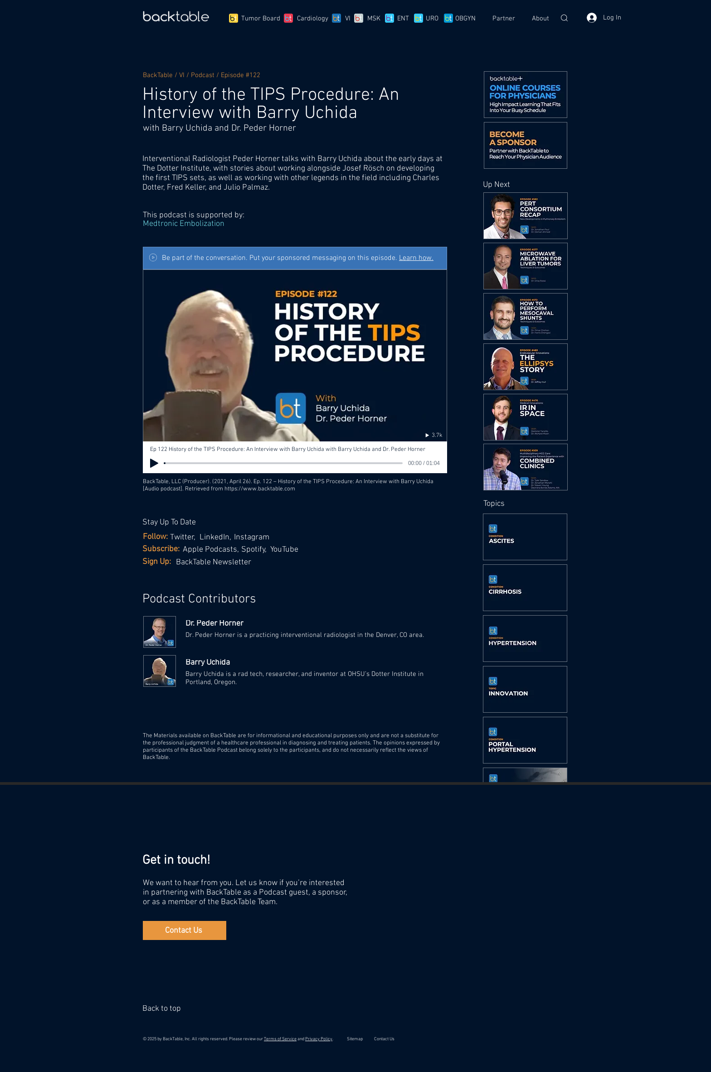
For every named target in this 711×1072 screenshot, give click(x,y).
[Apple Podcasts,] (212, 549)
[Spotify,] (257, 549)
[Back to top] (163, 1008)
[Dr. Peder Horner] (315, 623)
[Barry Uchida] (315, 662)
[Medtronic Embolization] (295, 224)
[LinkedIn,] (217, 537)
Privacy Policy (318, 1039)
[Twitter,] (184, 537)
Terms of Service (280, 1039)
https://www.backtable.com (259, 489)
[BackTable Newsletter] (218, 562)
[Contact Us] (184, 930)
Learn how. (416, 258)
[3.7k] (424, 435)
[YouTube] (286, 549)
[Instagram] (254, 537)
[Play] (154, 463)
